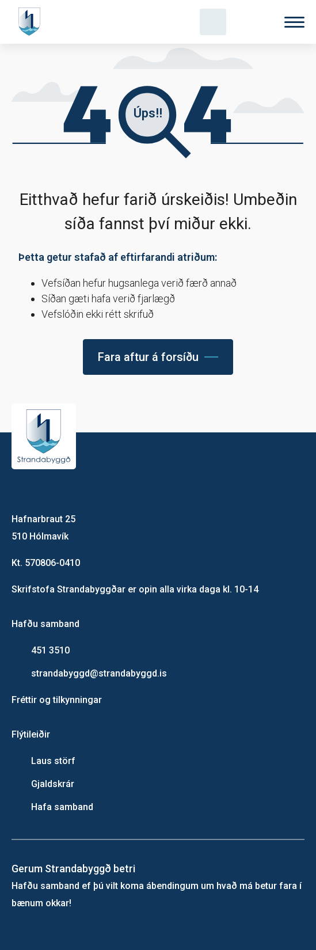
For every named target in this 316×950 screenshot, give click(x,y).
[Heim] (32, 21)
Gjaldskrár (52, 783)
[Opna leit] (213, 22)
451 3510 (50, 650)
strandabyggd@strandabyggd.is (99, 673)
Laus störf (53, 760)
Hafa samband (62, 806)
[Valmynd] (294, 22)
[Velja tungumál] (254, 22)
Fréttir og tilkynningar (57, 699)
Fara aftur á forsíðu (148, 357)
